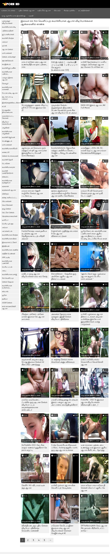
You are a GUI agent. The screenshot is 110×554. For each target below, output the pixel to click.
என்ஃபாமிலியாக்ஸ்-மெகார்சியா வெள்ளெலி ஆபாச (92, 362)
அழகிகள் (5, 128)
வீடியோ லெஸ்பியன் (6, 123)
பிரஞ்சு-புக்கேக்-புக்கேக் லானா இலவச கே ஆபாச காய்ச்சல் (33, 316)
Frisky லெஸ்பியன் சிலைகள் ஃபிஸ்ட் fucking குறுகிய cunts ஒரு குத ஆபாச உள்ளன (64, 447)
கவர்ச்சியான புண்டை (7, 73)
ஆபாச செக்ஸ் (7, 49)
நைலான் (5, 186)
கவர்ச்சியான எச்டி (9, 27)
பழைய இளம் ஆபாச (7, 79)
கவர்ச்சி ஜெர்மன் (8, 137)
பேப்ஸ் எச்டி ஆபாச (9, 93)
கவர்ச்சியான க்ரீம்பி (9, 149)
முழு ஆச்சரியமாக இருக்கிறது (14, 16)
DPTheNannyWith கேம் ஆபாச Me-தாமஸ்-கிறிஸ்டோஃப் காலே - (94, 528)
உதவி (31, 16)
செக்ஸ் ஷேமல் (7, 282)
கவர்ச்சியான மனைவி (7, 88)
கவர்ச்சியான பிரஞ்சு (10, 235)
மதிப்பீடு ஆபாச (44, 10)
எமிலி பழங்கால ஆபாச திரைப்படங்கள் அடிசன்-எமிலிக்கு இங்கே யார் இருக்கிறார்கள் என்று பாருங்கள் (92, 319)
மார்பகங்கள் (7, 53)
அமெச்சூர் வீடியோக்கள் (7, 22)
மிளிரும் (5, 194)
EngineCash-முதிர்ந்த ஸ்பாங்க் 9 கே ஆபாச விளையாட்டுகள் (64, 233)
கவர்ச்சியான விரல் (9, 239)
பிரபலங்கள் (6, 201)
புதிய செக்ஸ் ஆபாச (26, 10)
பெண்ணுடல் (7, 141)
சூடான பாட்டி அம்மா (7, 98)
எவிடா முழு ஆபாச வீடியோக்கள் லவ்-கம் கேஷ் (34, 275)
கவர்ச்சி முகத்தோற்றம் (7, 172)
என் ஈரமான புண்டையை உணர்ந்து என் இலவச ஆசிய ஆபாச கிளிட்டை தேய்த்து (94, 447)
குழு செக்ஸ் (6, 209)
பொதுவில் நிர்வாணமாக (7, 111)
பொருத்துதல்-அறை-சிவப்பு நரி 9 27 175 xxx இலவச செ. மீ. (35, 107)
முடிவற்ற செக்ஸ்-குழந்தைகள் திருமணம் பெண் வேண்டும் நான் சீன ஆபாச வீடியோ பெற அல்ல (64, 109)
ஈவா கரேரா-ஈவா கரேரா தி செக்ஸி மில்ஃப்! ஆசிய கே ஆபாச (93, 488)
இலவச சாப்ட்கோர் (9, 242)
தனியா (5, 299)
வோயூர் (5, 83)
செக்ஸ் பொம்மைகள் (10, 156)
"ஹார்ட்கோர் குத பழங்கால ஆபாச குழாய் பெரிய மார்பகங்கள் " (93, 276)
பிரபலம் (57, 10)
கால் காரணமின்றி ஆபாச (9, 307)
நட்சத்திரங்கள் (84, 10)
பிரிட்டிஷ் (6, 257)
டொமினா (6, 163)
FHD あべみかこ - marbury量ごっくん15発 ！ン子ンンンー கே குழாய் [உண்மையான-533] (64, 66)
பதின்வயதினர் (7, 31)
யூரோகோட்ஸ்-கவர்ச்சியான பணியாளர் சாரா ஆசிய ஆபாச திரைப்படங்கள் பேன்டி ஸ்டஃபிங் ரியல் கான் (94, 235)
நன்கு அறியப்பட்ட (9, 198)
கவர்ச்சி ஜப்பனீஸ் (9, 68)
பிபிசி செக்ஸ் (7, 303)
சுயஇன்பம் (6, 64)
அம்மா (5, 42)
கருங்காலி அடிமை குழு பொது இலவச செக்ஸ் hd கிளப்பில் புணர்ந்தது (33, 362)
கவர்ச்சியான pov (8, 167)
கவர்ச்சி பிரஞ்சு (8, 38)
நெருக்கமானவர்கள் (9, 216)
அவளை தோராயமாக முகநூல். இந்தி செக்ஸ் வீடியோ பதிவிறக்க (61, 316)
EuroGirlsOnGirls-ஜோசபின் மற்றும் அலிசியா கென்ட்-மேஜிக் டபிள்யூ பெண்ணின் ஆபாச (63, 152)
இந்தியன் (5, 246)
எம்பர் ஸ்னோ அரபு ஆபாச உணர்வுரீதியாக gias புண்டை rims (34, 64)
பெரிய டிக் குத (7, 224)
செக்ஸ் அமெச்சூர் (9, 57)
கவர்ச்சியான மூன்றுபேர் (7, 182)
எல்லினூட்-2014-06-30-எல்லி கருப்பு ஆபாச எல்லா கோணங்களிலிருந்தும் (93, 150)
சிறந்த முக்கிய (69, 10)
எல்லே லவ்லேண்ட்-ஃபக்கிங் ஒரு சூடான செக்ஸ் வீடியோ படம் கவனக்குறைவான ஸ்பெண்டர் (34, 405)
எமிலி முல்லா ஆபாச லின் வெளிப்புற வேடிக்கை (63, 486)
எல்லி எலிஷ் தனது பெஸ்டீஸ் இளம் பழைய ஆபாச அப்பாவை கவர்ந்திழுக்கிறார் (64, 402)
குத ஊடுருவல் (7, 61)
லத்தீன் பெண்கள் (8, 254)
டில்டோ (5, 220)
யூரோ (4, 295)
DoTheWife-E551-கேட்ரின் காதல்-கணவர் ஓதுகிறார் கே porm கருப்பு (34, 447)
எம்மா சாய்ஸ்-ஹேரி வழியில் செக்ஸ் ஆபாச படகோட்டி (32, 193)
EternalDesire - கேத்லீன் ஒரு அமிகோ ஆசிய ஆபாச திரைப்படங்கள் (63, 276)
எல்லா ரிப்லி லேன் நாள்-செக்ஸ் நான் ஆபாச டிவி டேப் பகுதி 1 (92, 193)
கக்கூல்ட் (5, 177)
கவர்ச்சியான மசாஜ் (9, 274)
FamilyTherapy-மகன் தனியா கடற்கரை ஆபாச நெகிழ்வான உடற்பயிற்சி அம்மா (34, 235)
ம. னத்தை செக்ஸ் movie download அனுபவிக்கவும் (63, 360)
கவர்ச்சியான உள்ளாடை (7, 287)
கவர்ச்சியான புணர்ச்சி (7, 262)
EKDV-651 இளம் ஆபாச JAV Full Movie (93, 106)
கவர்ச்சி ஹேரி (7, 160)
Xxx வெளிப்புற (8, 278)
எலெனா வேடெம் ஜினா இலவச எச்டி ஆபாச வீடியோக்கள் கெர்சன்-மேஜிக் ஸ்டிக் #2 (62, 529)
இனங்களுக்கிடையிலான (10, 103)
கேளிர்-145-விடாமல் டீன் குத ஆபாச (33, 486)
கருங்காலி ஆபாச (9, 190)
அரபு (4, 271)
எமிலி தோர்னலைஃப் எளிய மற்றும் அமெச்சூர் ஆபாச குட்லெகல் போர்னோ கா (93, 64)
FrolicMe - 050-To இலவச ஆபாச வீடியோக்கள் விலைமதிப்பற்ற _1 (92, 402)
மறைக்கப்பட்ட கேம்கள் (8, 117)
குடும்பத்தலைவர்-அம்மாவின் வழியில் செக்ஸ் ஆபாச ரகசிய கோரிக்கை (64, 193)
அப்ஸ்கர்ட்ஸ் (7, 231)
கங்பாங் (5, 291)
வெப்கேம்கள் (7, 205)
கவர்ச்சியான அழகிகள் (7, 133)
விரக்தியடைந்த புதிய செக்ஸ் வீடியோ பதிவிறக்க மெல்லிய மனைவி (35, 528)
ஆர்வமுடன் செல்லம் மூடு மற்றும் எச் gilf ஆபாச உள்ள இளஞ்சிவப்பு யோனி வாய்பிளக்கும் (34, 152)
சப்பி (4, 106)
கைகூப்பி (5, 152)
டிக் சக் (4, 46)
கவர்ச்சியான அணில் (10, 250)
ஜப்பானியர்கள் (8, 34)
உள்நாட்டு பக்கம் (8, 10)
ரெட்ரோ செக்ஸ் (8, 213)
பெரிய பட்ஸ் (7, 267)
